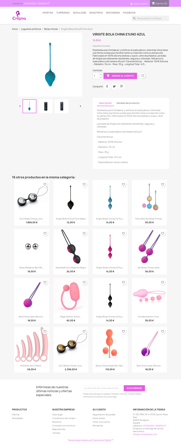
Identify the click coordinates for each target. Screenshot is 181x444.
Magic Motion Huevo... (70, 316)
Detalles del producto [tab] (128, 103)
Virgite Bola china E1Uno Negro (71, 218)
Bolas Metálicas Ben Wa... (32, 267)
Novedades (17, 418)
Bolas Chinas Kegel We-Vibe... (110, 365)
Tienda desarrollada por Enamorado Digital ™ (90, 440)
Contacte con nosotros (63, 425)
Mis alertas (98, 425)
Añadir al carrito (120, 76)
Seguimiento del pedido (104, 414)
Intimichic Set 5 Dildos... (31, 365)
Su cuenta (99, 409)
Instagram (113, 12)
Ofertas (47, 12)
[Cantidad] (96, 76)
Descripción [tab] (105, 103)
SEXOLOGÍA (79, 12)
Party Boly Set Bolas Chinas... (149, 218)
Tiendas (56, 433)
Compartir (107, 86)
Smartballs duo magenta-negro (71, 267)
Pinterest (121, 86)
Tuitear (114, 86)
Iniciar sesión (99, 418)
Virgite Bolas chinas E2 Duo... (110, 218)
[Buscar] (150, 18)
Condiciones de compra (63, 418)
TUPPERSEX (63, 12)
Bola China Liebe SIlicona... (31, 316)
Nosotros (96, 12)
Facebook (129, 12)
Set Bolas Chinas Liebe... (149, 267)
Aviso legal (57, 414)
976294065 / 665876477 (37, 3)
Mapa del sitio (58, 429)
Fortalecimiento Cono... (149, 316)
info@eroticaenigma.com (145, 434)
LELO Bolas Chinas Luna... (31, 218)
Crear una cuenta (101, 422)
